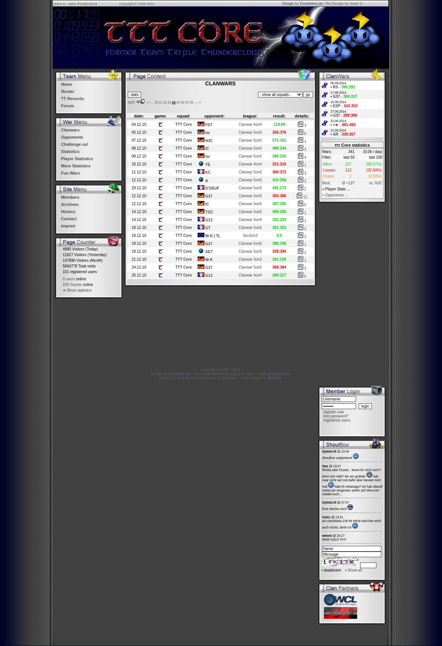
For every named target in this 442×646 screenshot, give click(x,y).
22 (165, 102)
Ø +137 (348, 183)
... (152, 102)
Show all (355, 570)
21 (160, 102)
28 (191, 102)
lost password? (335, 416)
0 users (69, 279)
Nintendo (274, 378)
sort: (131, 102)
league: (250, 116)
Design (288, 4)
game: (161, 116)
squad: (183, 116)
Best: (326, 183)
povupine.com (278, 374)
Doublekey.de (311, 4)
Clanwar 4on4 (250, 124)
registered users (336, 420)
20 (156, 102)
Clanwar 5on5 (250, 132)
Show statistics (79, 290)
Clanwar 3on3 (250, 259)
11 (302, 197)
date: (139, 116)
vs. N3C (375, 183)
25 (178, 102)
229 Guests (72, 285)
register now (333, 412)
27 (187, 102)
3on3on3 (250, 235)
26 (182, 102)
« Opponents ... (335, 195)
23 (169, 102)
